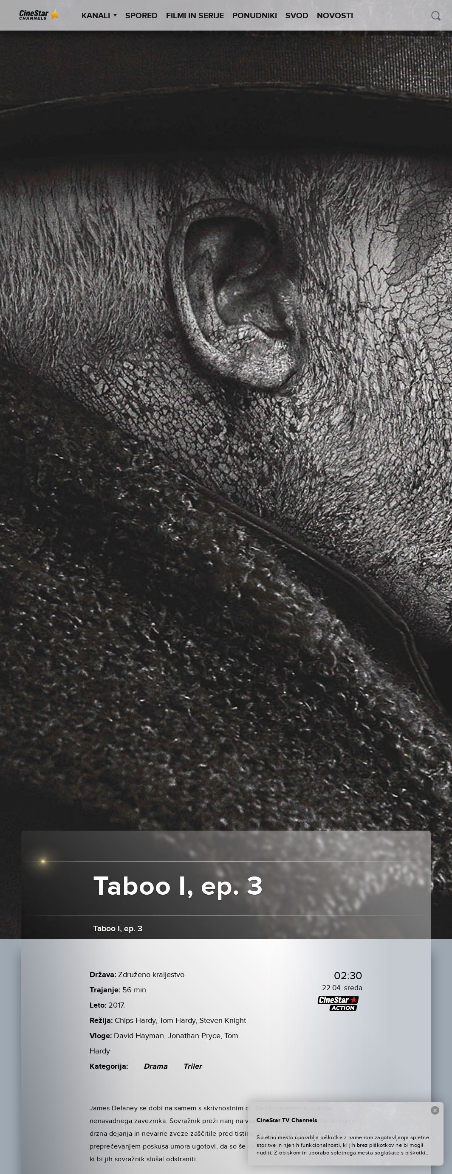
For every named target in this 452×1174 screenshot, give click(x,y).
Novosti (335, 16)
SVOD (296, 16)
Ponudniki (254, 16)
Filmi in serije (195, 16)
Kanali (99, 16)
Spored (141, 16)
